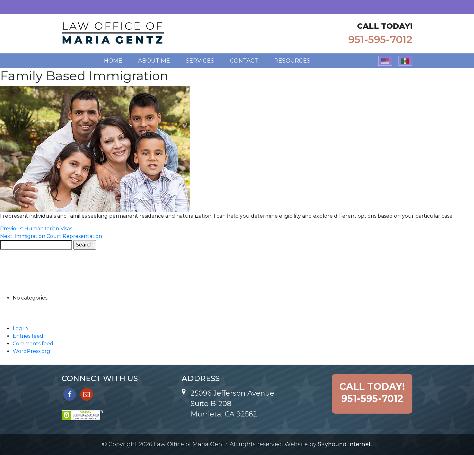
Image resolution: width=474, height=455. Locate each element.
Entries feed (28, 336)
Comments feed (33, 344)
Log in (20, 328)
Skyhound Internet (344, 444)
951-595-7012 (380, 39)
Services (200, 60)
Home (113, 60)
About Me (154, 60)
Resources (292, 60)
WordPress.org (31, 351)
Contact (244, 60)
